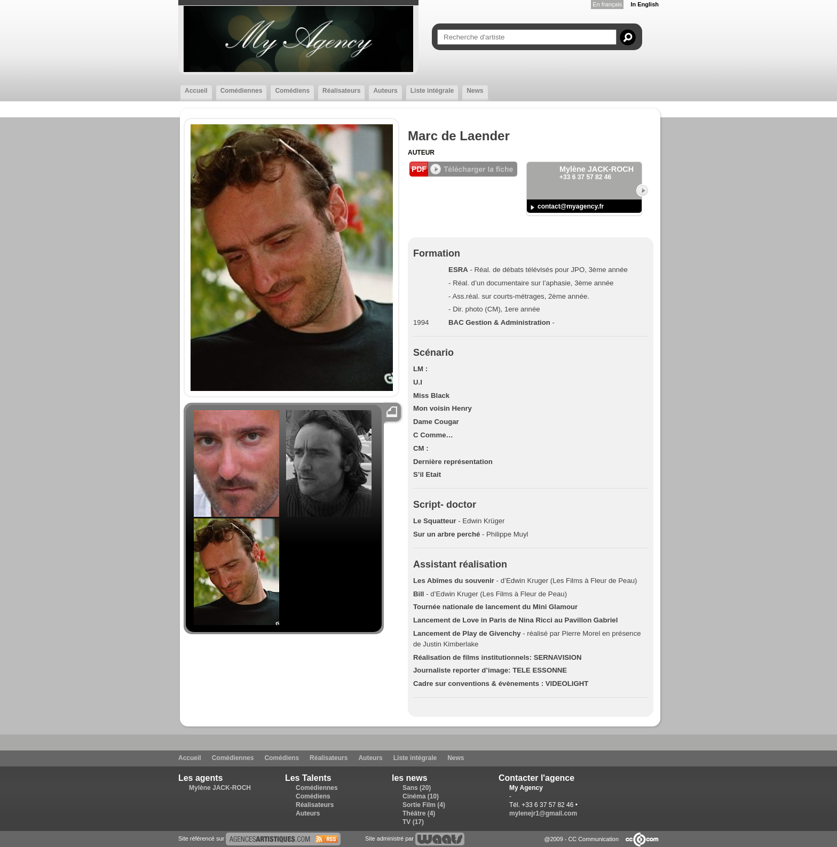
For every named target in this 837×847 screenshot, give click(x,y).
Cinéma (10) (420, 796)
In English (644, 4)
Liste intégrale (432, 90)
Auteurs (385, 90)
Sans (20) (416, 788)
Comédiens (292, 90)
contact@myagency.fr (571, 206)
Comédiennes (241, 90)
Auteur (421, 152)
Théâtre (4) (418, 813)
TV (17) (413, 822)
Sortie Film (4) (423, 805)
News (475, 90)
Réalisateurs (341, 90)
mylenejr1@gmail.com (543, 813)
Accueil (196, 90)
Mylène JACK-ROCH (220, 788)
